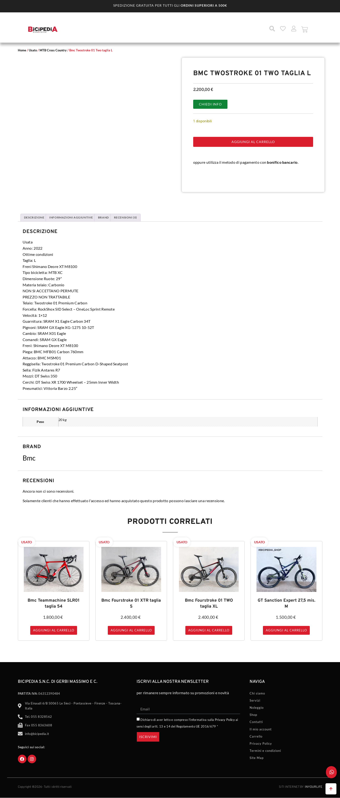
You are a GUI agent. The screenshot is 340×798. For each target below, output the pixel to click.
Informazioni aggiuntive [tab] (71, 217)
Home (22, 50)
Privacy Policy (225, 720)
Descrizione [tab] (34, 217)
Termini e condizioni (265, 751)
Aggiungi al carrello (253, 142)
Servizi (255, 700)
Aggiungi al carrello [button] (53, 630)
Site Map (257, 758)
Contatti (256, 722)
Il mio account (261, 729)
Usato (33, 50)
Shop (253, 715)
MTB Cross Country (53, 50)
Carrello (256, 736)
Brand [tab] (103, 217)
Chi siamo (257, 693)
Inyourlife (313, 787)
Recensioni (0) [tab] (125, 217)
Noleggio (257, 707)
